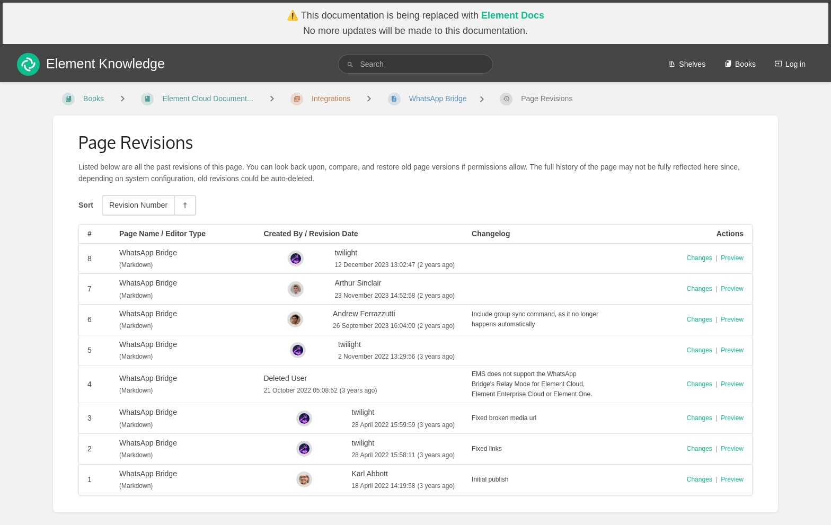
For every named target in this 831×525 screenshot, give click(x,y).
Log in (790, 64)
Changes (699, 258)
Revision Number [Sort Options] (138, 205)
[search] (415, 64)
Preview (732, 258)
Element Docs (512, 15)
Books (740, 64)
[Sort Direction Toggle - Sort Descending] (184, 205)
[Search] (350, 64)
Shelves (686, 64)
